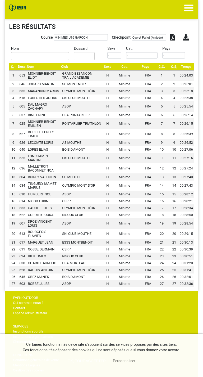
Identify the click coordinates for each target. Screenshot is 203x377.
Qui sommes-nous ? (28, 303)
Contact (19, 308)
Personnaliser (124, 361)
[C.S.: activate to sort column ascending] (174, 66)
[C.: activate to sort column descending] (13, 66)
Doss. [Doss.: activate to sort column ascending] (22, 67)
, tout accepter (87, 361)
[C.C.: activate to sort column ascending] (162, 66)
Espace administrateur (30, 313)
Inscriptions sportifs (28, 331)
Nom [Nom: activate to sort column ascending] (30, 67)
